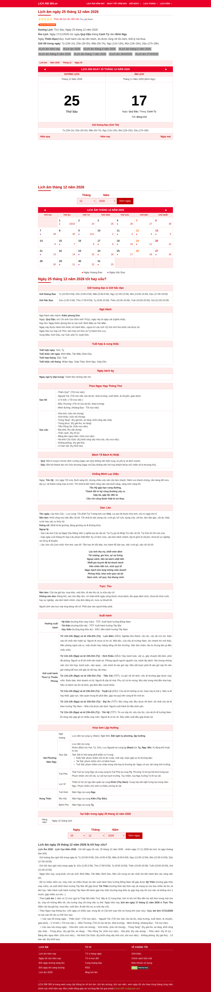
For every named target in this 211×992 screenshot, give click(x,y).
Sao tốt (43, 400)
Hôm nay (105, 136)
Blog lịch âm (91, 972)
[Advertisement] (105, 163)
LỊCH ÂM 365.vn (48, 3)
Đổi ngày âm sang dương (51, 967)
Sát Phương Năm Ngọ (49, 760)
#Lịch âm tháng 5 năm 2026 (135, 48)
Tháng (86, 195)
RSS (87, 967)
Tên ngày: (44, 514)
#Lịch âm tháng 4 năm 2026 (99, 48)
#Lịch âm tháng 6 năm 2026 (55, 54)
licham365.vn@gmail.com (127, 988)
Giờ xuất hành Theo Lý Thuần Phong (50, 677)
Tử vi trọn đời (92, 958)
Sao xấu (43, 430)
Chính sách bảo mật (141, 958)
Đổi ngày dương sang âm (51, 963)
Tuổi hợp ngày (47, 350)
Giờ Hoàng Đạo (47, 294)
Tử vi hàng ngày (93, 953)
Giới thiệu (136, 953)
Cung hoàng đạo (93, 963)
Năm (106, 195)
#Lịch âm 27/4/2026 (146, 54)
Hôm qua (45, 136)
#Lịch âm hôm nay (49, 48)
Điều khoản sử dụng (141, 963)
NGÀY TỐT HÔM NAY (117, 3)
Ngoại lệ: (44, 529)
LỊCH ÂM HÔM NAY (95, 3)
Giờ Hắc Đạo (46, 300)
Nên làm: (44, 517)
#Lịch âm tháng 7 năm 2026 (90, 54)
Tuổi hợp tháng (47, 358)
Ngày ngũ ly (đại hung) (51, 377)
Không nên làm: (48, 596)
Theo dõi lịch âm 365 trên (73, 19)
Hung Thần (45, 798)
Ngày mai (166, 136)
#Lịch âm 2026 (71, 48)
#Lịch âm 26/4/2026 (120, 54)
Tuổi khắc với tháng (50, 362)
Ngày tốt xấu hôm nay (50, 958)
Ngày (76, 829)
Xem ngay (125, 200)
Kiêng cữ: (44, 525)
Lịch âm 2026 (46, 972)
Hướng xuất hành (51, 625)
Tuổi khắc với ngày (49, 354)
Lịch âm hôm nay (47, 953)
